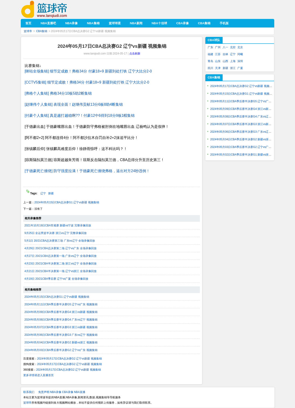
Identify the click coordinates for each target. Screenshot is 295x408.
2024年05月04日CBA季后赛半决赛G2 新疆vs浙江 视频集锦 (60, 342)
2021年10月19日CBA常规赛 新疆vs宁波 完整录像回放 (57, 225)
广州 (218, 47)
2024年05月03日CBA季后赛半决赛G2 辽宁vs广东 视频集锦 (60, 350)
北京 (240, 47)
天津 (218, 68)
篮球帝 (51, 9)
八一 (225, 47)
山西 (225, 61)
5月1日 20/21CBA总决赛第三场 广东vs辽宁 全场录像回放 (59, 240)
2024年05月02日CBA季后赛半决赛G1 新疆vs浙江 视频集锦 (246, 154)
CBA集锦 (41, 31)
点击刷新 (134, 53)
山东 (218, 61)
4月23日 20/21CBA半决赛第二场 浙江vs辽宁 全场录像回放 (60, 263)
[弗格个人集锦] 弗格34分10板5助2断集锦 (58, 93)
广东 (210, 47)
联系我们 (28, 392)
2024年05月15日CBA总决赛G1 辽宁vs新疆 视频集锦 (66, 202)
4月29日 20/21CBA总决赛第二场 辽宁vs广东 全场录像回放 (60, 248)
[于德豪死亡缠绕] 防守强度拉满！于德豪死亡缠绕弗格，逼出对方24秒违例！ (87, 171)
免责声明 (43, 392)
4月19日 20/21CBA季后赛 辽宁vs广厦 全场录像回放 (56, 278)
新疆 (51, 193)
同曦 (240, 54)
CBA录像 (67, 392)
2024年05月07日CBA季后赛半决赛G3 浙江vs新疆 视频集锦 (60, 327)
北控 (233, 47)
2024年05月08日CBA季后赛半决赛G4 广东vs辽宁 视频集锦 (60, 319)
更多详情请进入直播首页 (38, 375)
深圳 (240, 61)
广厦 (240, 68)
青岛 (210, 61)
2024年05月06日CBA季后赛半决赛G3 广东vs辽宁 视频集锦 (60, 334)
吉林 (225, 54)
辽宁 (43, 193)
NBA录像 (55, 392)
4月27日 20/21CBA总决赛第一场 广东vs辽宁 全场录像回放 (60, 256)
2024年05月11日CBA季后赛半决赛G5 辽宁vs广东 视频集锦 (60, 304)
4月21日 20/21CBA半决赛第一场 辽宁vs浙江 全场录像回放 (60, 271)
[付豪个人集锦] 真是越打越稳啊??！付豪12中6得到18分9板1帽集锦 (80, 115)
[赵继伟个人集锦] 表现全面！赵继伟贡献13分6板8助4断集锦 (74, 104)
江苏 (218, 54)
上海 (233, 61)
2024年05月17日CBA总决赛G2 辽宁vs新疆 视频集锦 (69, 358)
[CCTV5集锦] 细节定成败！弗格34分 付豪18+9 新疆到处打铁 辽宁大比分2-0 (87, 82)
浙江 (233, 68)
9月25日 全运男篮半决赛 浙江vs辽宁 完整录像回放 (55, 233)
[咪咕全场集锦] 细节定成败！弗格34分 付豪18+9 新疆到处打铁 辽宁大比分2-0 (88, 71)
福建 (210, 54)
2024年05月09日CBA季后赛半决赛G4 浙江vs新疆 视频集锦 (60, 312)
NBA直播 (79, 392)
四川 (210, 68)
